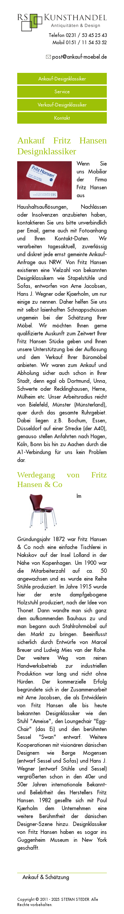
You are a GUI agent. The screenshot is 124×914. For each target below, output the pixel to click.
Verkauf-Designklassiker (62, 105)
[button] (45, 877)
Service (62, 91)
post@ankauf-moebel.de (79, 56)
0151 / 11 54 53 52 (86, 42)
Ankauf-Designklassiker (62, 79)
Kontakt (62, 118)
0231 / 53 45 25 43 (86, 35)
